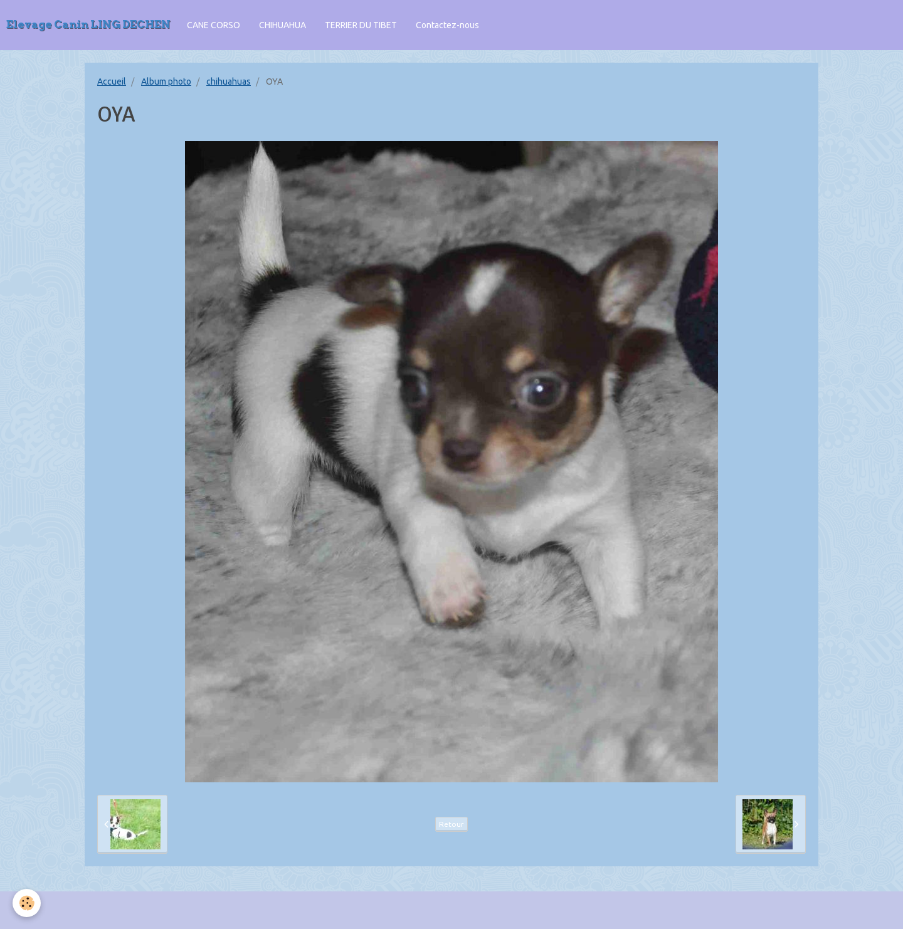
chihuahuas (228, 81)
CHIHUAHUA (282, 25)
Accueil (111, 81)
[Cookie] (27, 903)
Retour (451, 824)
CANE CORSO (213, 25)
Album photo (166, 81)
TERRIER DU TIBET (361, 25)
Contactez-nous (447, 25)
